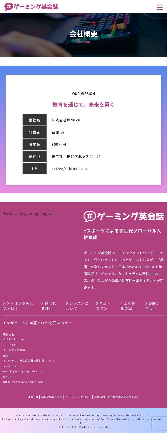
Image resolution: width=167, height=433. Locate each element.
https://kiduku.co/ (70, 168)
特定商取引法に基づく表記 (123, 397)
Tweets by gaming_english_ (30, 213)
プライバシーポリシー (78, 397)
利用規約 (99, 397)
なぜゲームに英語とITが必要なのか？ (39, 322)
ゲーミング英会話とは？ (18, 306)
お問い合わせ (152, 306)
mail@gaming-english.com (22, 371)
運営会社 (33, 397)
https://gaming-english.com (23, 381)
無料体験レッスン (51, 397)
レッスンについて (77, 306)
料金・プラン (103, 306)
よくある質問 (127, 306)
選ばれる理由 (48, 306)
